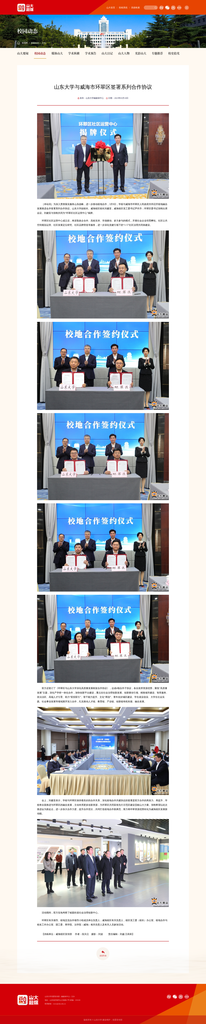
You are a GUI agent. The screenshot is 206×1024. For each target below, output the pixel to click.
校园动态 (35, 43)
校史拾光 (174, 53)
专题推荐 (157, 53)
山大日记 (107, 53)
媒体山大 (57, 53)
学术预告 (90, 53)
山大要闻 (22, 53)
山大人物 (124, 53)
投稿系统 (123, 7)
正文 (44, 43)
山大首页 (110, 7)
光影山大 (140, 53)
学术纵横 (73, 53)
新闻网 (25, 43)
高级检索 (135, 7)
